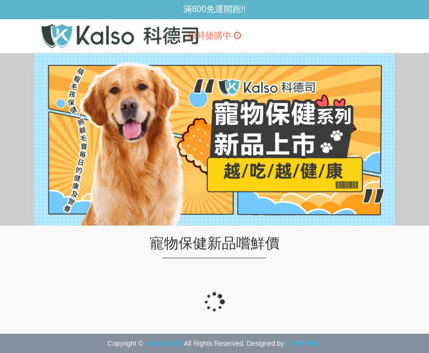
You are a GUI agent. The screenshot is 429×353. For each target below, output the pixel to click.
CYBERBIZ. (304, 343)
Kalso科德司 (163, 343)
